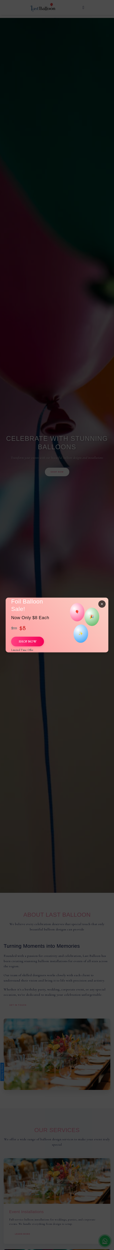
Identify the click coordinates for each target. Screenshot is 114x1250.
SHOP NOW (27, 641)
